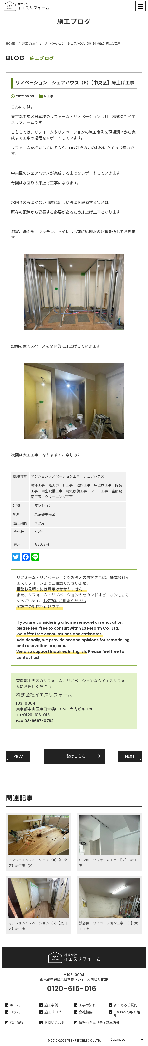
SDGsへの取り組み (126, 1013)
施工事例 (51, 1005)
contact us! (27, 657)
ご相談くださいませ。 (70, 583)
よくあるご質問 (125, 1005)
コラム (15, 1012)
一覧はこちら (74, 756)
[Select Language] (127, 1039)
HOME (10, 43)
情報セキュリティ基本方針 (99, 1022)
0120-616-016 (36, 715)
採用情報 (16, 1022)
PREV (18, 756)
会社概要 (85, 1012)
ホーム (15, 1005)
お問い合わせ (54, 1022)
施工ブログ (29, 43)
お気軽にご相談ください (64, 601)
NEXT (130, 756)
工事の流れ (87, 1005)
